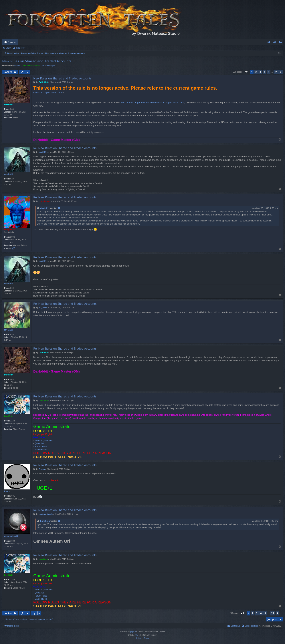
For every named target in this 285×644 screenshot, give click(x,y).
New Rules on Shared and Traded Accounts (36, 61)
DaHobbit (8, 104)
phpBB (133, 632)
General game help (44, 440)
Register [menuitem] (281, 42)
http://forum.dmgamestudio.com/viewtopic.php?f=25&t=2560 (152, 102)
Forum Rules (41, 446)
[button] (246, 72)
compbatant (9, 229)
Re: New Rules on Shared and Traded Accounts (64, 148)
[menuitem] (269, 42)
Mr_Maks (8, 330)
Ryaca (7, 491)
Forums (12, 42)
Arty (136, 635)
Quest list (39, 443)
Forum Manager (48, 66)
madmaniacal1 (11, 536)
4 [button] (264, 72)
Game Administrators (30, 66)
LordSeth (8, 416)
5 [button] (268, 72)
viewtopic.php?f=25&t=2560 (47, 92)
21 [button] (276, 72)
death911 (8, 174)
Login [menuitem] (275, 42)
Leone (17, 66)
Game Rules (41, 449)
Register (20, 47)
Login (8, 47)
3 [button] (260, 72)
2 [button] (256, 72)
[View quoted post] (59, 208)
